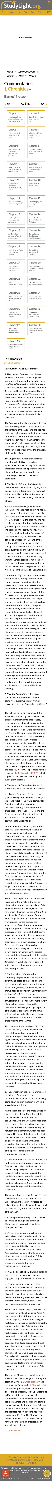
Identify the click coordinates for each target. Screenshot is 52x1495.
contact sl (38, 1459)
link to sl (32, 1462)
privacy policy (32, 1456)
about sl (20, 1462)
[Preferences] (49, 12)
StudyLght (17, 5)
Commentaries (26, 71)
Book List (26, 104)
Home (9, 71)
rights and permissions (18, 1459)
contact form (26, 1472)
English (9, 75)
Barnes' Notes (27, 75)
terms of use (15, 1456)
